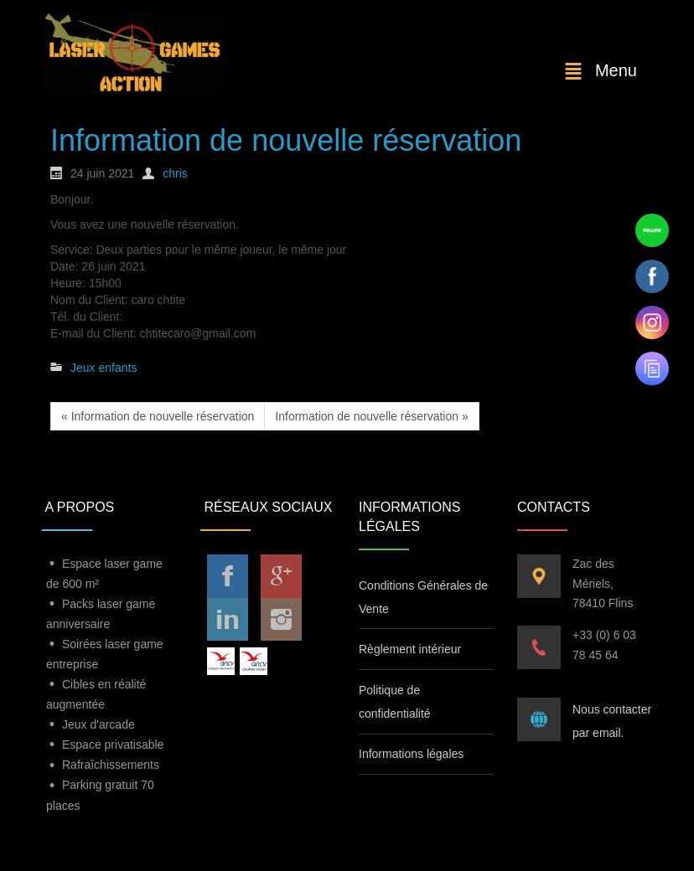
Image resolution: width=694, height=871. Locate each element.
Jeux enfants (103, 367)
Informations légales (411, 753)
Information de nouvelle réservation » (371, 416)
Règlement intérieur (410, 649)
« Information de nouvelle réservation (157, 416)
